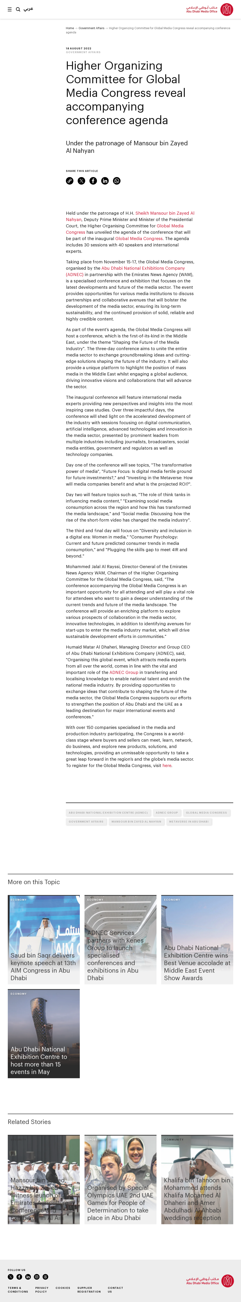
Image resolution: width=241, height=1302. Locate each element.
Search (18, 9)
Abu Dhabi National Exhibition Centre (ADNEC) (108, 812)
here (166, 765)
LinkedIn (105, 181)
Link (69, 181)
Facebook (93, 181)
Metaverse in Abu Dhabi (189, 821)
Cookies (63, 1287)
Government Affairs (91, 28)
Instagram (37, 1277)
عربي (28, 8)
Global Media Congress (139, 238)
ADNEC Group (123, 672)
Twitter (81, 181)
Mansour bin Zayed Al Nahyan (136, 821)
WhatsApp (116, 181)
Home (70, 28)
